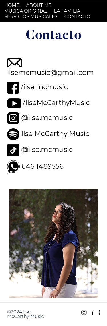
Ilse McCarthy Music (55, 133)
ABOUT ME (39, 5)
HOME (11, 5)
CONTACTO (77, 16)
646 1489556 (42, 166)
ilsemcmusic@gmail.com (50, 72)
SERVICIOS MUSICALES (31, 16)
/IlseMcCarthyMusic (56, 102)
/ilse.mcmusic (44, 87)
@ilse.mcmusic (47, 118)
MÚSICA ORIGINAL (25, 11)
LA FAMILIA (67, 11)
